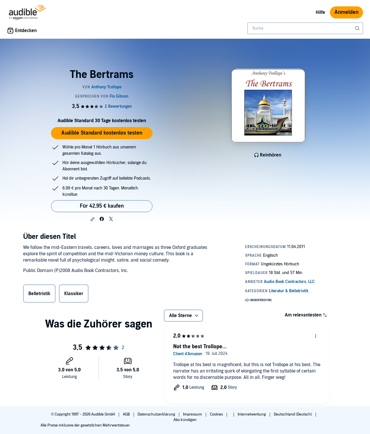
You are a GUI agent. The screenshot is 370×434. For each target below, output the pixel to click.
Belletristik (39, 294)
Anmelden (346, 12)
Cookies (217, 414)
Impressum (193, 414)
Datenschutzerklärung (157, 414)
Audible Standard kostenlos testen (101, 133)
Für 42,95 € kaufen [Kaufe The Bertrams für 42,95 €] (102, 206)
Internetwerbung (252, 414)
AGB (127, 414)
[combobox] (305, 28)
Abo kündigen (184, 420)
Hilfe (320, 12)
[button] (92, 219)
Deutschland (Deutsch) (293, 414)
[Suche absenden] (358, 28)
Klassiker (73, 294)
